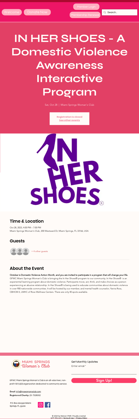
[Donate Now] (37, 12)
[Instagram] (40, 405)
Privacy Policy (81, 418)
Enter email (77, 366)
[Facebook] (47, 405)
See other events (69, 120)
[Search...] (119, 12)
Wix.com (58, 418)
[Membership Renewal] (85, 15)
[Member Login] (86, 7)
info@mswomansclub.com (28, 392)
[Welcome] (12, 12)
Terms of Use (68, 418)
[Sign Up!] (104, 380)
